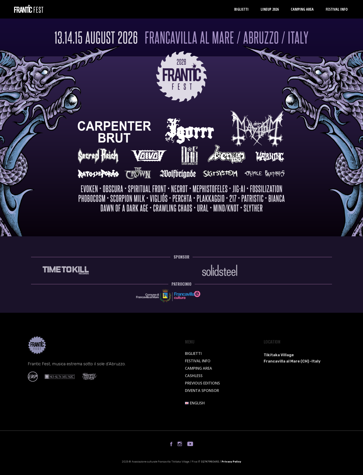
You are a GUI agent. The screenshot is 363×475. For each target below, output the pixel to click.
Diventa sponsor (202, 390)
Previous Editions (202, 383)
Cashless (194, 375)
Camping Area (198, 368)
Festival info (197, 360)
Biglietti (193, 353)
